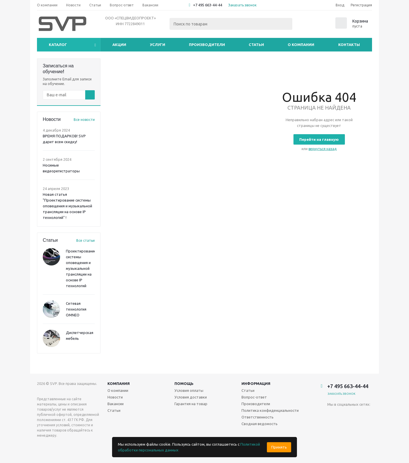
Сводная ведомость (259, 424)
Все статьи (85, 240)
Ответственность (257, 417)
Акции (119, 45)
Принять (279, 447)
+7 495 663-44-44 (207, 5)
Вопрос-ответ (254, 397)
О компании (301, 45)
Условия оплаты (188, 390)
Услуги (157, 45)
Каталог (58, 45)
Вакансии (115, 404)
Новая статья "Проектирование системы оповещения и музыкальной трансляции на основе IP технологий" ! (67, 205)
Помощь (184, 383)
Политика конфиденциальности (270, 410)
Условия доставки (190, 397)
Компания (118, 383)
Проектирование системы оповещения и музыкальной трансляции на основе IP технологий (81, 268)
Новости (115, 397)
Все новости (84, 119)
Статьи (256, 45)
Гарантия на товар (190, 404)
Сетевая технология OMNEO (76, 309)
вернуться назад (322, 149)
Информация (255, 383)
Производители (207, 45)
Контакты (349, 45)
